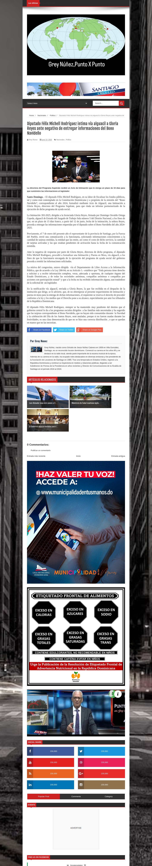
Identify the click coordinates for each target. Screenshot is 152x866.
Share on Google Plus (88, 329)
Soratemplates (76, 842)
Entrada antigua (118, 432)
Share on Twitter (63, 329)
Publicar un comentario (40, 427)
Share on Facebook (38, 329)
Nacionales (60, 140)
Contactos (115, 861)
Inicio (78, 432)
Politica (68, 140)
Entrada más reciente (36, 432)
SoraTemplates (42, 861)
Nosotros (104, 861)
